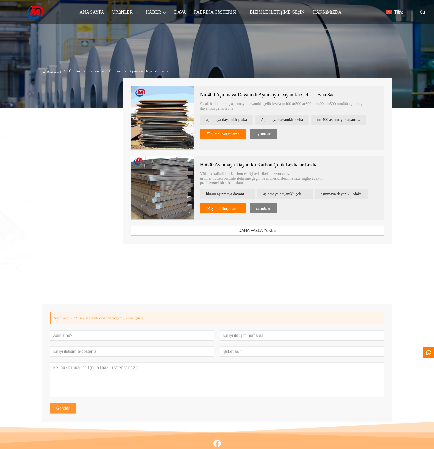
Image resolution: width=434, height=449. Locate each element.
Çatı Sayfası (56, 165)
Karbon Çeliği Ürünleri (65, 137)
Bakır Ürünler (57, 146)
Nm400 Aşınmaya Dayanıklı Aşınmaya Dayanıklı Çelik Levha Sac (274, 94)
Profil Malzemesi (60, 155)
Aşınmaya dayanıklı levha (288, 119)
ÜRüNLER (122, 12)
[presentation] (51, 235)
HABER (153, 12)
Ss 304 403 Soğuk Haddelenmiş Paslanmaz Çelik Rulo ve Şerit (71, 266)
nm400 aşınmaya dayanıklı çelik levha (348, 119)
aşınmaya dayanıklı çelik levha (294, 194)
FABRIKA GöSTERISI (215, 12)
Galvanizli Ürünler (61, 109)
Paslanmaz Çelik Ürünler (66, 100)
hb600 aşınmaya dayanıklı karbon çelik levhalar (237, 194)
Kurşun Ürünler (58, 128)
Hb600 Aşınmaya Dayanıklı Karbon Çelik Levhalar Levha (265, 164)
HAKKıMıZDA (327, 12)
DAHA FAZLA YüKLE (264, 230)
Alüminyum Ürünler (62, 118)
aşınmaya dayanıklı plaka (233, 119)
